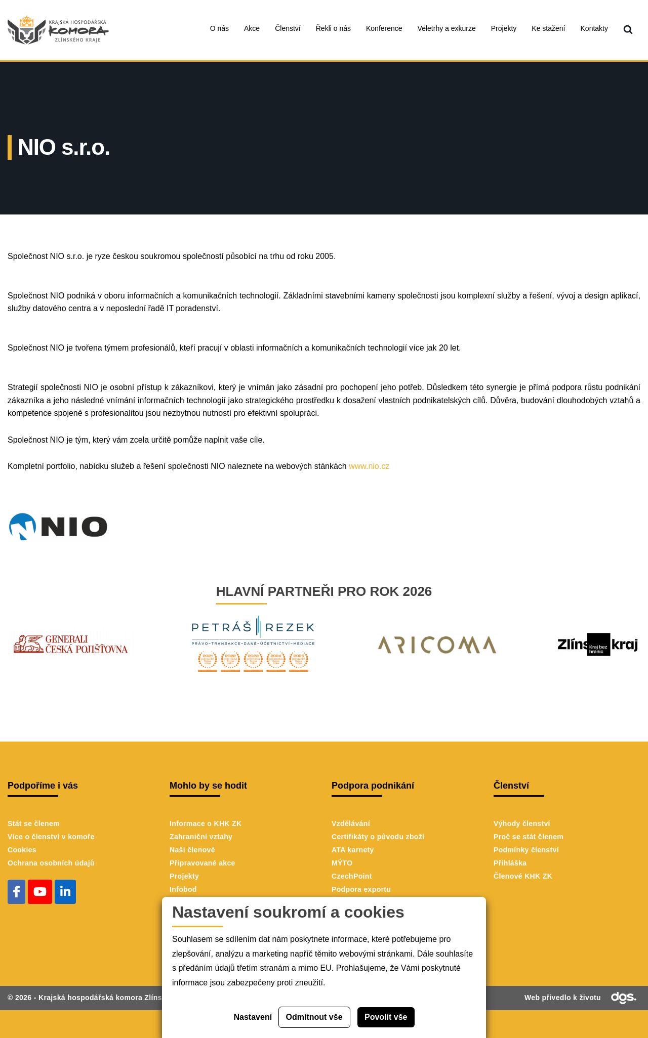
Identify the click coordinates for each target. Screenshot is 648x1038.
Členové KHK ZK (523, 876)
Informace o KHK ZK (205, 823)
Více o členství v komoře (51, 837)
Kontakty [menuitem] (594, 28)
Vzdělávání (351, 823)
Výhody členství (522, 823)
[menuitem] (628, 30)
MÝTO (342, 863)
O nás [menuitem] (219, 28)
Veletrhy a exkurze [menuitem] (447, 28)
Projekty (184, 876)
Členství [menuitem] (288, 28)
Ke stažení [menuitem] (548, 28)
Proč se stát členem (528, 837)
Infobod (183, 889)
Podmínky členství (526, 850)
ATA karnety (353, 850)
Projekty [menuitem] (504, 28)
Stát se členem (34, 823)
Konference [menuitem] (384, 28)
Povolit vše (385, 1017)
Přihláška (510, 863)
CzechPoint (352, 876)
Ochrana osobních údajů (51, 863)
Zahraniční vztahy (201, 837)
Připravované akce (202, 863)
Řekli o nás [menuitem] (333, 28)
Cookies (22, 850)
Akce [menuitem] (252, 28)
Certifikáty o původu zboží (378, 837)
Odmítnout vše (314, 1017)
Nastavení (253, 1017)
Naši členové (192, 850)
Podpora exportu (361, 889)
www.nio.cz (369, 466)
